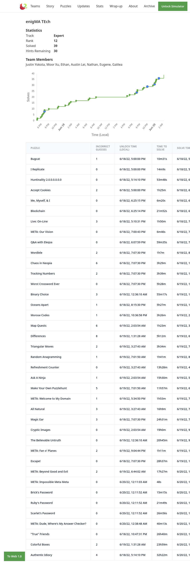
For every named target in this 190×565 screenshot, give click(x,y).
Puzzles (65, 6)
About (133, 6)
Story (50, 6)
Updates (83, 6)
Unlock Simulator (172, 6)
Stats (99, 6)
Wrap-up (116, 6)
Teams (35, 6)
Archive (149, 6)
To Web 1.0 (14, 556)
